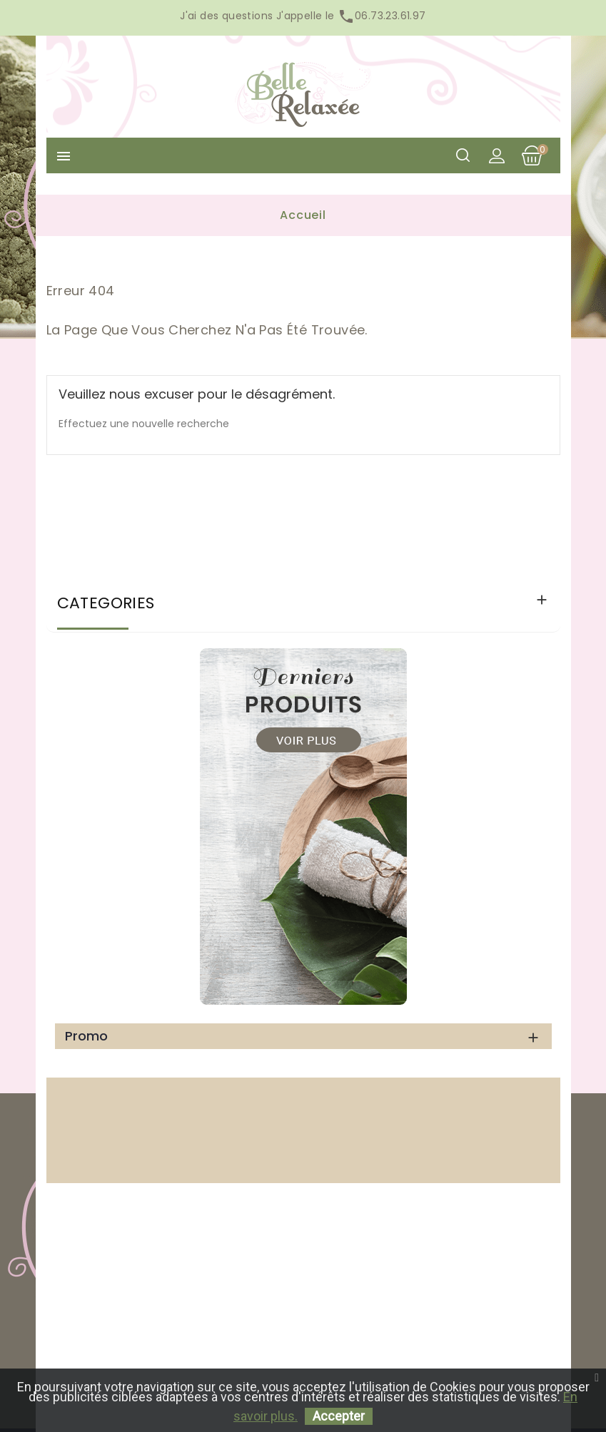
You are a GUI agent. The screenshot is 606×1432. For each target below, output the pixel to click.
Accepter (339, 1415)
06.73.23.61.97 (380, 16)
